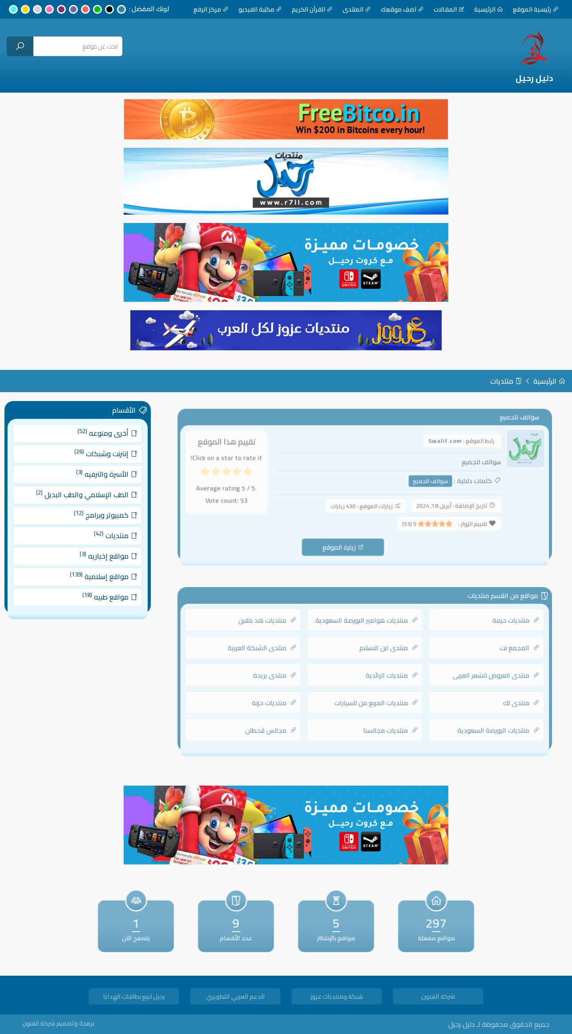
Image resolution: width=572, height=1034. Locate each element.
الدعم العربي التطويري (235, 998)
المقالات (449, 9)
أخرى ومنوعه (102, 448)
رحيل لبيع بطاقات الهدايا (133, 998)
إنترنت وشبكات (101, 465)
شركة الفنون (438, 998)
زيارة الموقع (345, 542)
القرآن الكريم (312, 9)
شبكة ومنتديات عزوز (336, 998)
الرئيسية (488, 9)
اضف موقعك (402, 9)
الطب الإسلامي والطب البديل (85, 500)
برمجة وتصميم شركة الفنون (78, 1023)
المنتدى (356, 9)
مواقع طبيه (104, 585)
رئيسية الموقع (536, 9)
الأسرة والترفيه (102, 482)
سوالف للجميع (424, 483)
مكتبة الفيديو (260, 9)
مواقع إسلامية (99, 568)
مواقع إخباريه (103, 551)
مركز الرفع (211, 9)
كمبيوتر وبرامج (101, 517)
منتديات (506, 381)
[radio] (259, 476)
